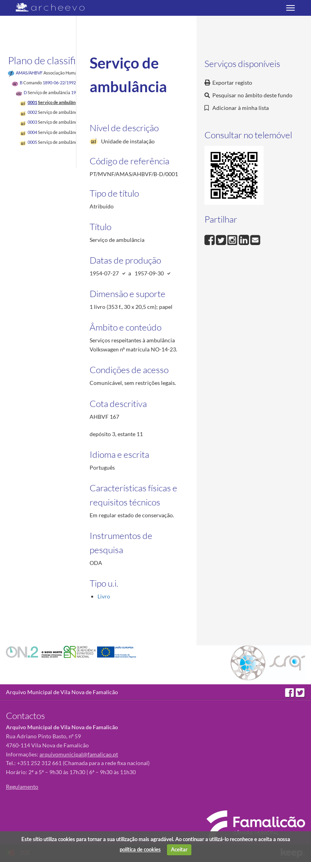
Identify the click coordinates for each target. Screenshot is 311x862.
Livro (103, 596)
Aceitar (179, 849)
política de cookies (140, 849)
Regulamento (22, 786)
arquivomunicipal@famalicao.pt (78, 754)
